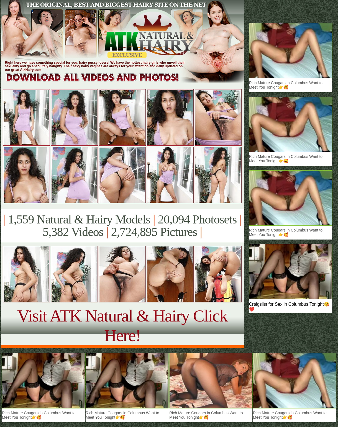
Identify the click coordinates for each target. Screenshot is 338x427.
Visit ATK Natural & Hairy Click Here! (122, 325)
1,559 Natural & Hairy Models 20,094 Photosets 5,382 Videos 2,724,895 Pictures (122, 225)
